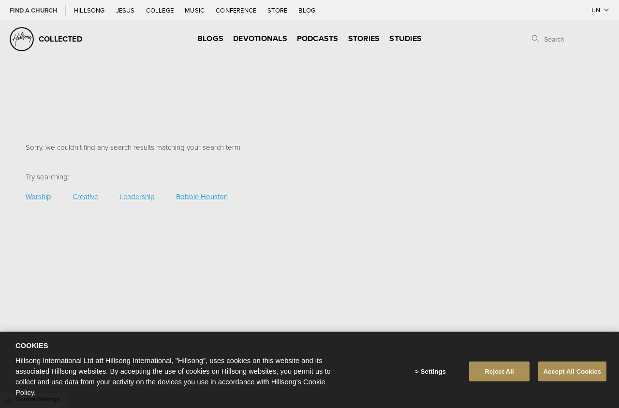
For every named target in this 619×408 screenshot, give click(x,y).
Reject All (499, 375)
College (160, 10)
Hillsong (90, 10)
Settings (433, 375)
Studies (405, 38)
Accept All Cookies (573, 375)
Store (278, 10)
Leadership (137, 196)
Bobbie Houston (202, 196)
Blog (306, 10)
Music (195, 10)
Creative (85, 196)
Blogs (210, 38)
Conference (237, 10)
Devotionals (260, 38)
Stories (364, 38)
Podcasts (318, 38)
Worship (38, 196)
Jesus (126, 10)
